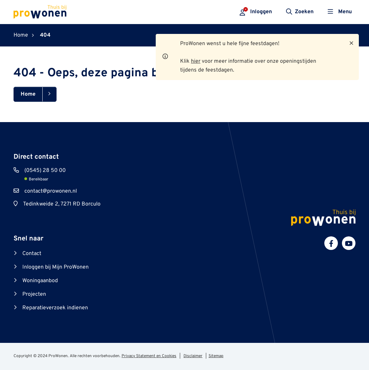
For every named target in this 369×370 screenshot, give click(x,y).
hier (195, 61)
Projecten (34, 294)
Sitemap (216, 356)
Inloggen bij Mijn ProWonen (55, 267)
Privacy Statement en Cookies (149, 356)
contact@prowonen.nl (50, 191)
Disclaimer (192, 356)
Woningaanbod (40, 280)
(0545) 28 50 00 (45, 170)
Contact (31, 253)
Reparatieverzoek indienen (55, 308)
